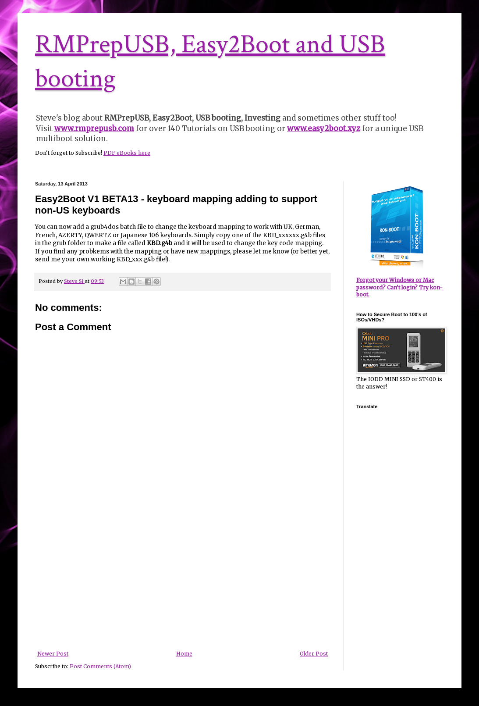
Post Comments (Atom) (100, 666)
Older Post (314, 653)
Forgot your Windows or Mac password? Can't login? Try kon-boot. (399, 287)
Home (184, 653)
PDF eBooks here (126, 153)
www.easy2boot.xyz (323, 128)
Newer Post (52, 653)
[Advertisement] (182, 585)
